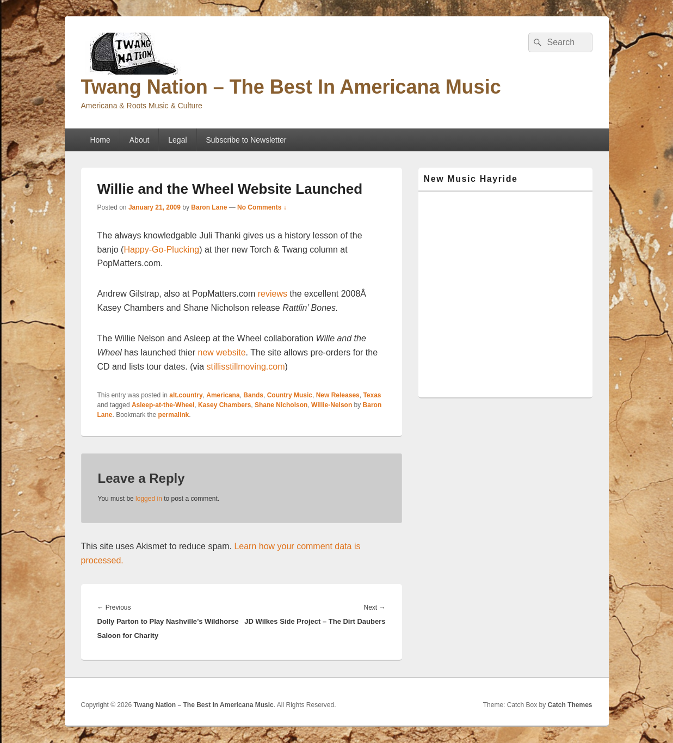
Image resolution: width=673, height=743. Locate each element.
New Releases (338, 395)
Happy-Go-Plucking (161, 249)
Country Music (289, 395)
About (139, 140)
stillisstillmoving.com (245, 366)
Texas (372, 395)
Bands (253, 395)
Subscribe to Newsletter (246, 140)
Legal (177, 140)
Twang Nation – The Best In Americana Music (291, 87)
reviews (272, 293)
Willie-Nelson (331, 405)
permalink (173, 415)
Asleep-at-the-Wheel (163, 405)
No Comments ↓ (262, 207)
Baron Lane (209, 207)
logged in (148, 498)
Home (100, 140)
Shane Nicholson (281, 405)
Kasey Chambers (224, 405)
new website (220, 352)
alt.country (185, 395)
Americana (222, 395)
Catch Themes (569, 705)
